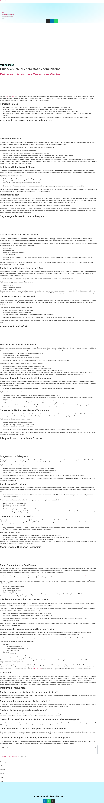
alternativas (88, 576)
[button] (95, 748)
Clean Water (3, 1)
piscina (13, 96)
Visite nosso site (37, 669)
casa (6, 96)
